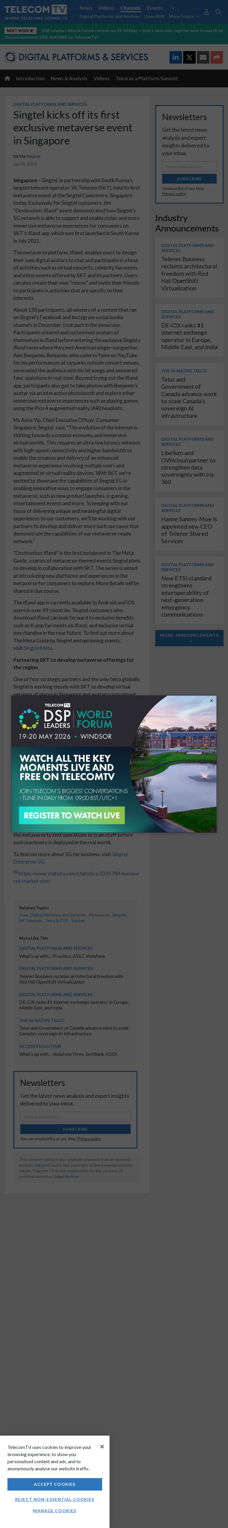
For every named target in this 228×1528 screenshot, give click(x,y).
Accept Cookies (54, 1484)
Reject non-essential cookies (54, 1499)
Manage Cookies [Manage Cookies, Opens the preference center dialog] (54, 1510)
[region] (55, 1482)
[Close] (102, 1446)
